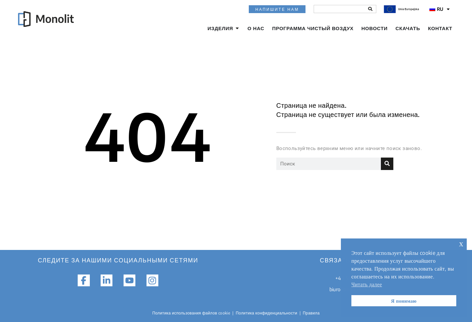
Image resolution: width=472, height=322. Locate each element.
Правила (311, 313)
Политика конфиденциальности (266, 313)
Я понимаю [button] (404, 301)
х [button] (461, 243)
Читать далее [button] (366, 284)
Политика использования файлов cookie (191, 313)
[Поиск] (370, 9)
